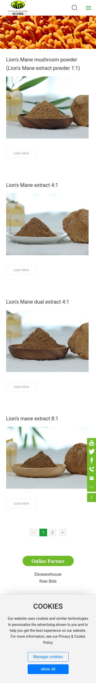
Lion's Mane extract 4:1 (32, 185)
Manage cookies (48, 657)
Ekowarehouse (48, 574)
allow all (48, 669)
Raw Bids (48, 581)
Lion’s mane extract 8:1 (32, 418)
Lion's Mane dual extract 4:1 (37, 302)
